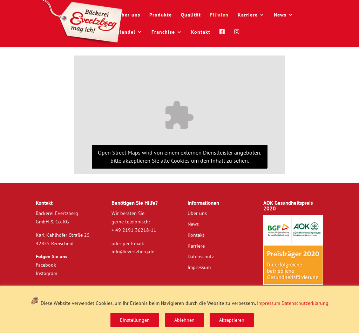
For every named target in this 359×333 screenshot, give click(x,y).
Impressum (268, 303)
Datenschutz (201, 256)
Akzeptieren (231, 320)
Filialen (219, 15)
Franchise (163, 32)
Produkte (160, 15)
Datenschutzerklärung (305, 303)
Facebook (46, 265)
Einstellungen (135, 320)
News (280, 15)
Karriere (248, 15)
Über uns (129, 15)
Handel (126, 32)
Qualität (191, 15)
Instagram (46, 273)
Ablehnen (184, 320)
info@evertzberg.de (132, 251)
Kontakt (200, 32)
